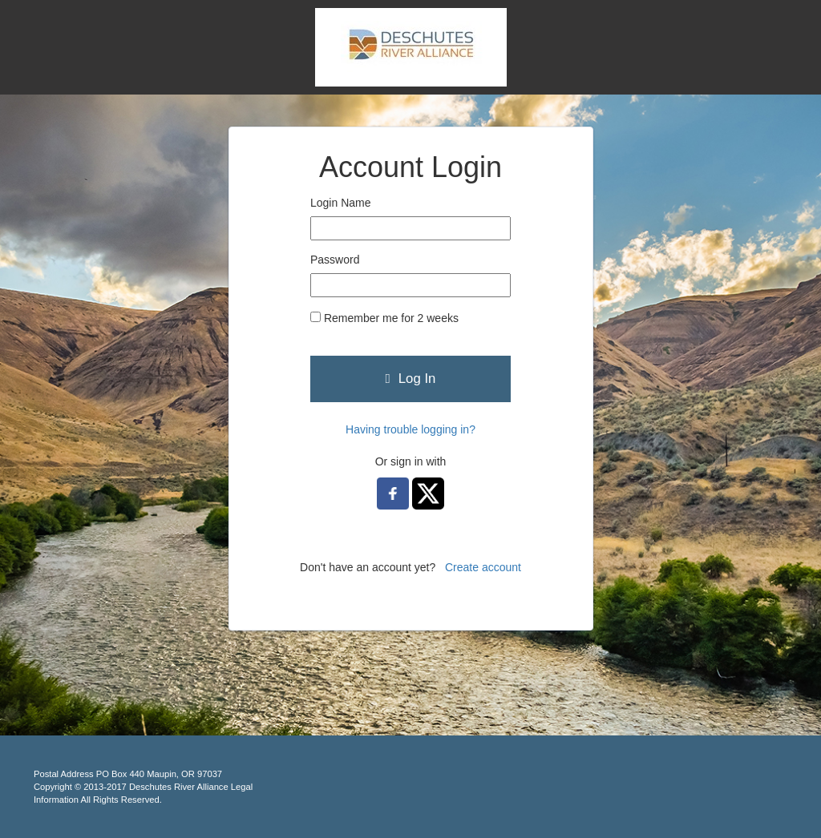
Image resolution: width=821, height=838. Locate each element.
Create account (483, 567)
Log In (411, 378)
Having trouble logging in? (410, 429)
